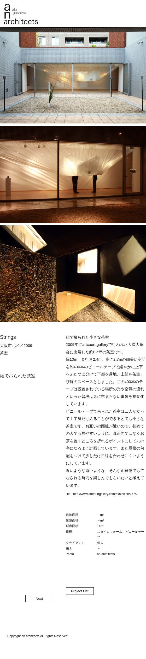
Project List (80, 591)
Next (39, 599)
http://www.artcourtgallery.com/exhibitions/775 (105, 494)
